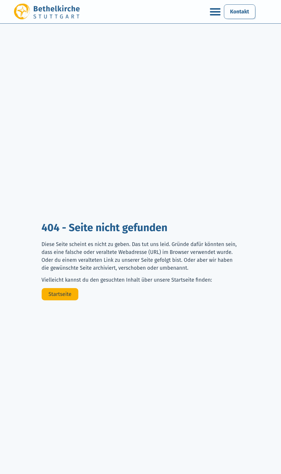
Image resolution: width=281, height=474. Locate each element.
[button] (215, 11)
